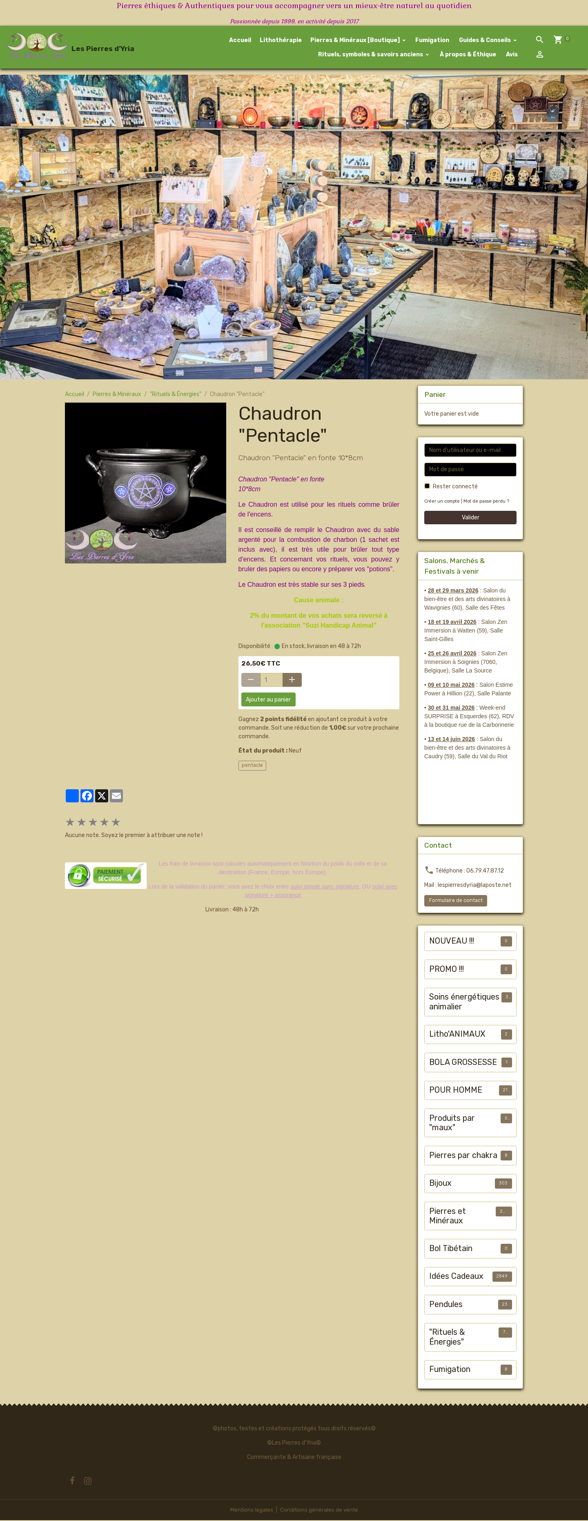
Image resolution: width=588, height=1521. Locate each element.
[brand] (58, 47)
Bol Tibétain (450, 1249)
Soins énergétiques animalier (464, 1003)
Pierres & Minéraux (117, 395)
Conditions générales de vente (319, 1510)
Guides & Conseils (485, 40)
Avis (511, 54)
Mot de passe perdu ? (489, 502)
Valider (470, 518)
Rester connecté (455, 487)
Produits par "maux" (452, 1124)
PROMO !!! (446, 970)
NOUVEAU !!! (451, 942)
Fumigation (432, 40)
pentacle (252, 766)
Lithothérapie (281, 40)
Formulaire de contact (456, 901)
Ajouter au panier (268, 700)
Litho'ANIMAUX (457, 1035)
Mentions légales (250, 1510)
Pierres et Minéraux (447, 1217)
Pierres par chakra (463, 1156)
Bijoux (440, 1184)
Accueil (240, 40)
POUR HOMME (455, 1091)
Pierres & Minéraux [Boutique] (355, 40)
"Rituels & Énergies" (175, 395)
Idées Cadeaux (456, 1277)
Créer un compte (443, 502)
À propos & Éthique (467, 54)
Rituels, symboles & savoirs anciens (370, 54)
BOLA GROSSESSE (463, 1063)
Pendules (446, 1305)
